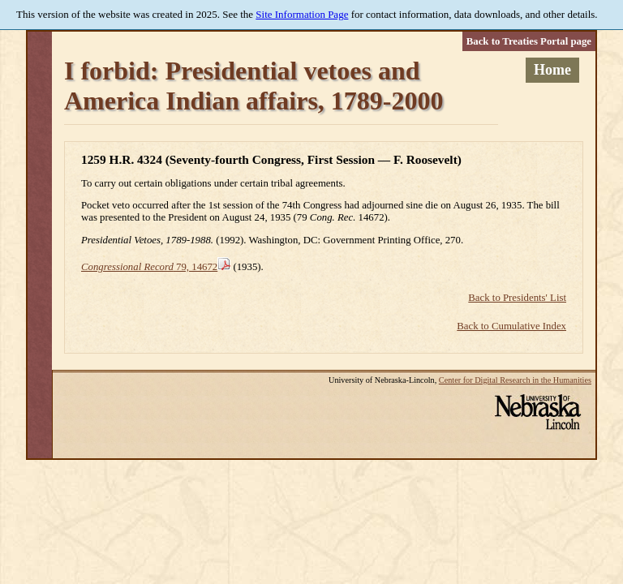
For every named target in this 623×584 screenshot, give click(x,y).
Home (552, 70)
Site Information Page (302, 14)
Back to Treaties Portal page (528, 41)
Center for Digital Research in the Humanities (515, 380)
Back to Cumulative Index (511, 326)
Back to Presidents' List (517, 297)
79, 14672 (149, 267)
